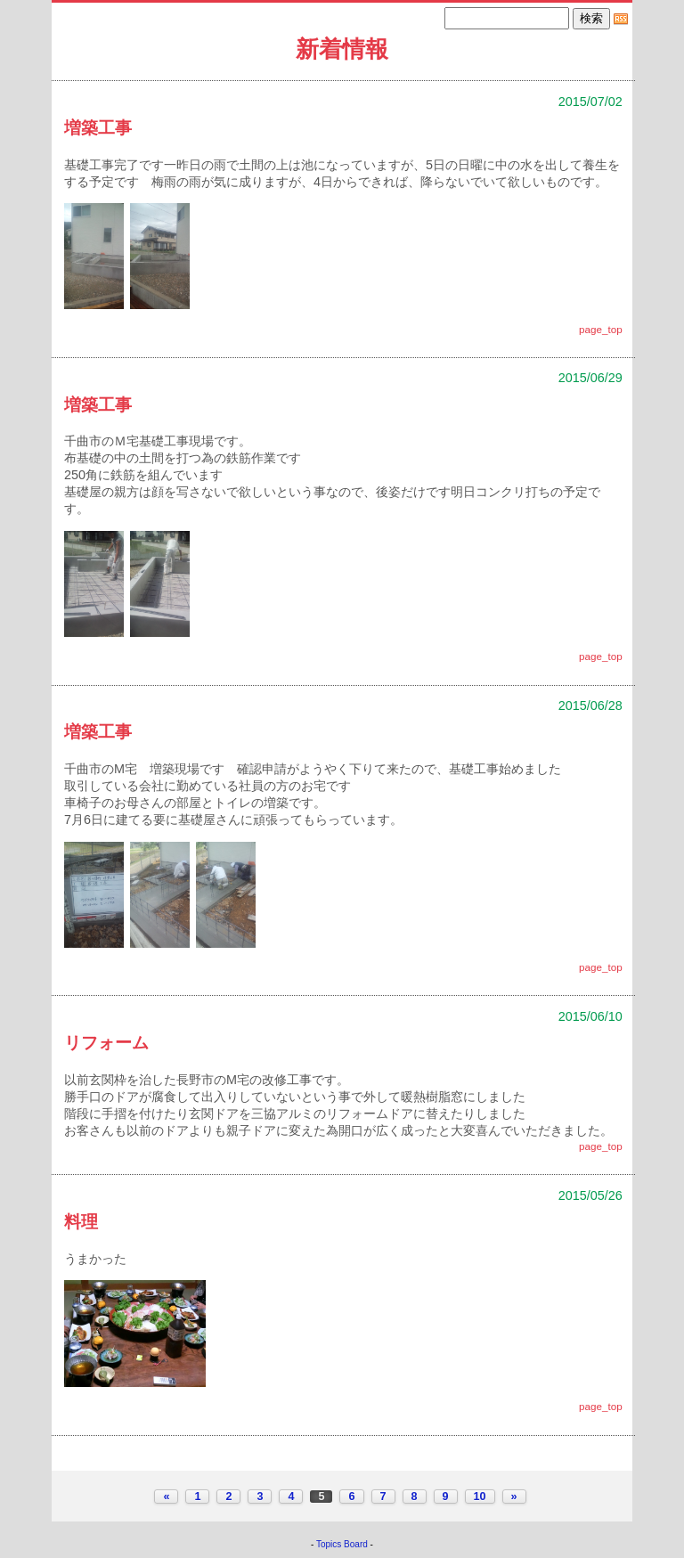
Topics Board (342, 1544)
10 (480, 1496)
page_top (601, 329)
